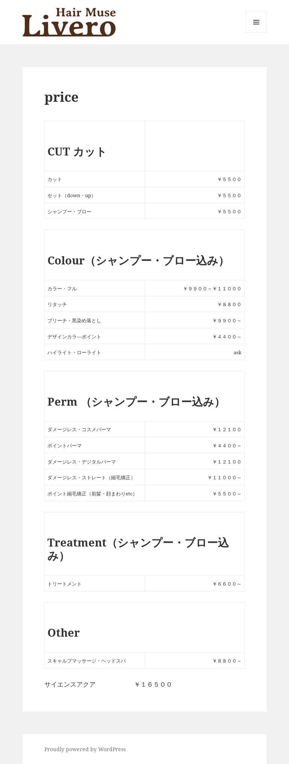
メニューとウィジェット (256, 32)
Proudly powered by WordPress (85, 749)
